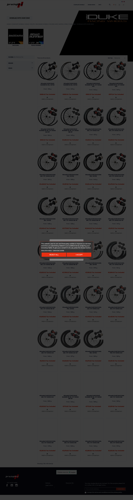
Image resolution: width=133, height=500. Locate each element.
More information (46, 250)
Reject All (54, 255)
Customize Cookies (58, 250)
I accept (79, 255)
